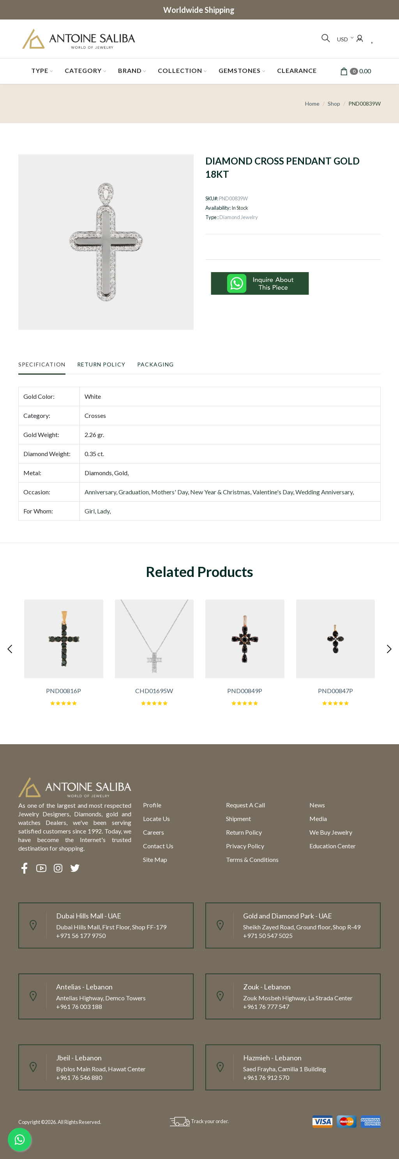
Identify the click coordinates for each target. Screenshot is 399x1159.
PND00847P (335, 690)
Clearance (297, 70)
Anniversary (100, 491)
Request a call (245, 805)
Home (312, 103)
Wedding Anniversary (324, 491)
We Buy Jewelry (330, 832)
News (317, 805)
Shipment (238, 818)
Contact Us (158, 845)
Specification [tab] (41, 364)
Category (83, 70)
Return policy (244, 832)
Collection (180, 70)
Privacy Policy (245, 845)
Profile (152, 805)
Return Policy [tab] (101, 364)
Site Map (155, 859)
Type (39, 70)
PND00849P (244, 690)
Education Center (332, 845)
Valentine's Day (272, 491)
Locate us (156, 818)
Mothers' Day (169, 491)
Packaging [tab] (155, 364)
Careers (153, 832)
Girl (90, 511)
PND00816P (63, 690)
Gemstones (240, 70)
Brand (130, 70)
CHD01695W (154, 690)
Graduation (133, 491)
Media (318, 818)
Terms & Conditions (252, 859)
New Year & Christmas (220, 491)
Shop (334, 103)
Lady (103, 511)
